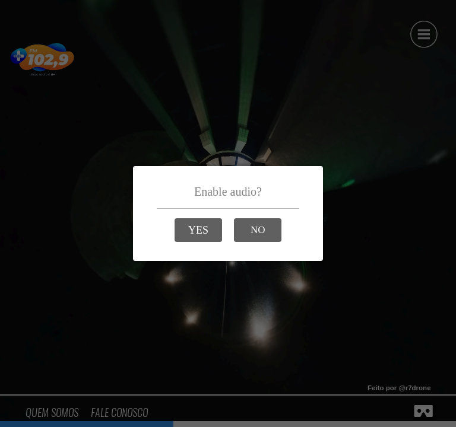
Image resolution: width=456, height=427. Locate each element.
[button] (198, 230)
